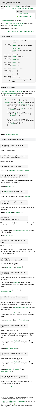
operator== (15, 80)
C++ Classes (16, 6)
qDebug (12, 110)
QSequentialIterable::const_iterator (13, 23)
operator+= (15, 65)
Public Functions (24, 14)
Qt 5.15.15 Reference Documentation (23, 8)
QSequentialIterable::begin (22, 307)
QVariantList (25, 104)
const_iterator (15, 41)
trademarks (19, 403)
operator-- (14, 71)
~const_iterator (16, 48)
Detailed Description (25, 16)
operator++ (15, 59)
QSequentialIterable (6, 20)
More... (21, 25)
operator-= (15, 77)
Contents (19, 11)
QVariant (15, 25)
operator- (14, 68)
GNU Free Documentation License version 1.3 (14, 400)
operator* (14, 54)
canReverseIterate (5, 291)
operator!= (15, 50)
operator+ (14, 56)
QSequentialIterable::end (21, 230)
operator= (14, 45)
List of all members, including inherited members (19, 31)
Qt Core (8, 6)
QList (6, 100)
